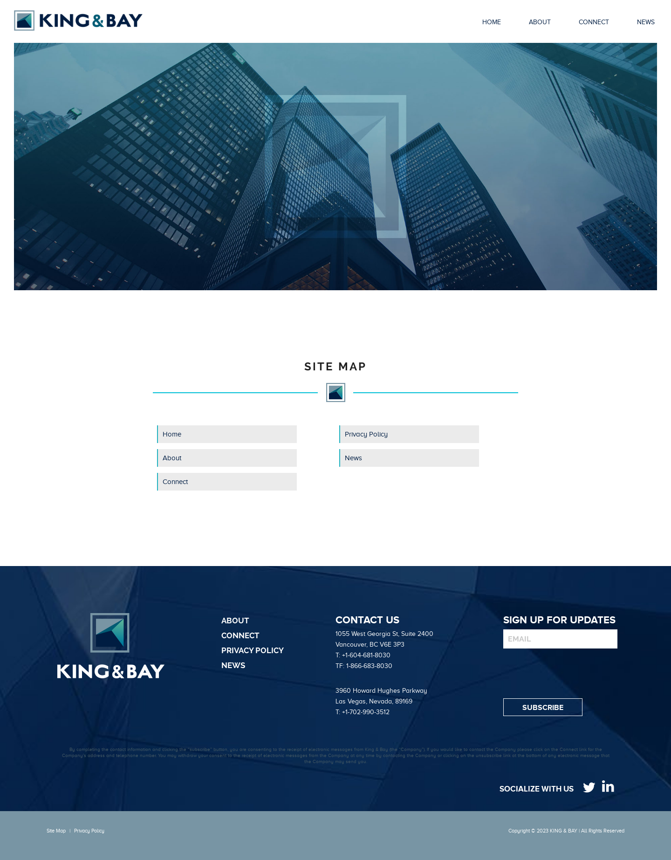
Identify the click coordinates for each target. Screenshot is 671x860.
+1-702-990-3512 (366, 712)
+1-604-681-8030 (366, 655)
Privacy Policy (366, 434)
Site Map (56, 830)
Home (172, 434)
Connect (175, 481)
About (172, 458)
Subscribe (542, 707)
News (353, 458)
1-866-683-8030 (369, 665)
